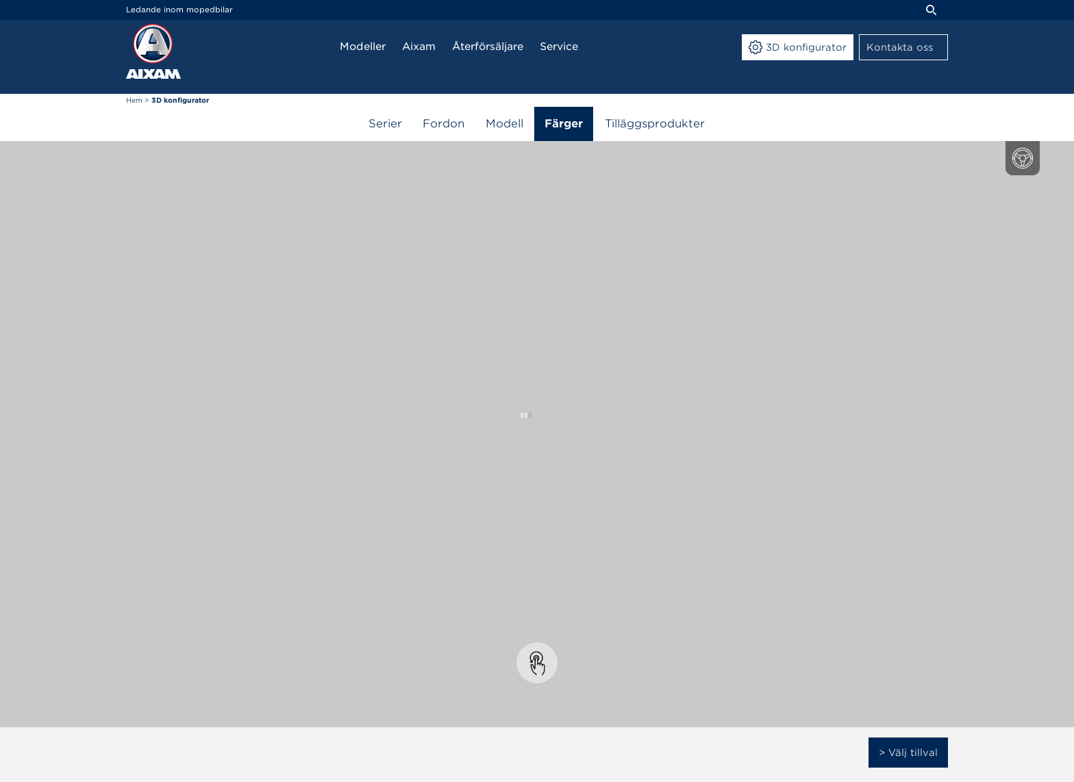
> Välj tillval (908, 752)
